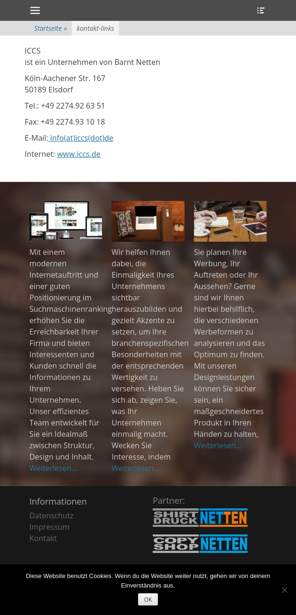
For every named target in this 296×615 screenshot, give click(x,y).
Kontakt (43, 538)
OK (148, 600)
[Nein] (284, 590)
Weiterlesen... (53, 468)
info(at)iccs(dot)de (80, 138)
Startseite (50, 28)
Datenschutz (51, 515)
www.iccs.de (78, 154)
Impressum (49, 527)
